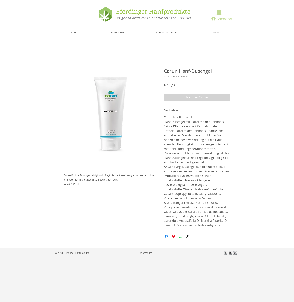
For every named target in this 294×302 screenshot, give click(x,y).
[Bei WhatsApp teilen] (180, 236)
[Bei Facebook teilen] (166, 236)
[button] (219, 12)
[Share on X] (187, 236)
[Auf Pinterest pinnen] (173, 236)
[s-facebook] (225, 253)
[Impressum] (145, 253)
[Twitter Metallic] (230, 253)
